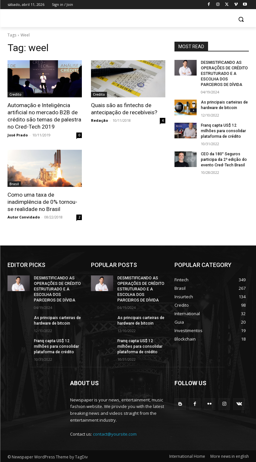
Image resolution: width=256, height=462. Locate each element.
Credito (15, 94)
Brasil (14, 183)
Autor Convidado (24, 216)
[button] (241, 19)
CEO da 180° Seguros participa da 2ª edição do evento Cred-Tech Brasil (223, 159)
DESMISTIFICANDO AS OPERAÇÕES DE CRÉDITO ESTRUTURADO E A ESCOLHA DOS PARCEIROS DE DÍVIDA (224, 73)
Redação (99, 120)
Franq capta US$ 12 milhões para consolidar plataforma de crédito (223, 130)
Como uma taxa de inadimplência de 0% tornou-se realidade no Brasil (42, 201)
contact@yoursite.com (115, 433)
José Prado (18, 134)
